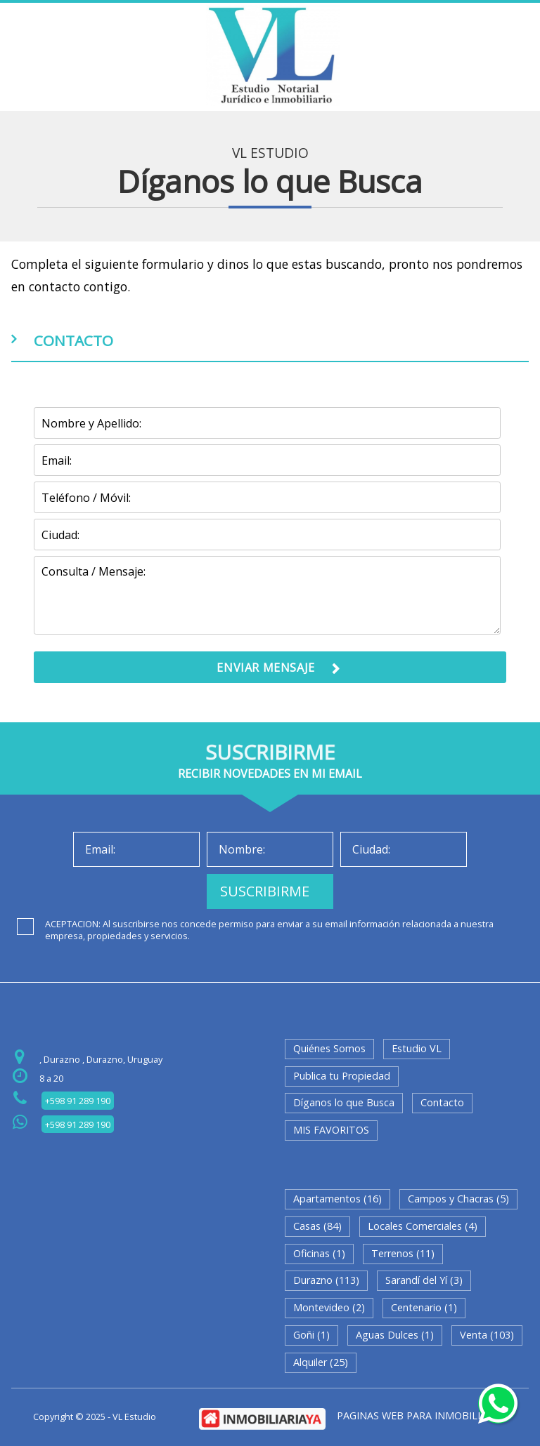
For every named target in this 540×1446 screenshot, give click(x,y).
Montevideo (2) (329, 1307)
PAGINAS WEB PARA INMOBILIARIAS (422, 1415)
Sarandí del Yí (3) (424, 1280)
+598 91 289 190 (77, 1100)
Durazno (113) (326, 1280)
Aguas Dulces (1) (395, 1334)
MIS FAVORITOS (331, 1129)
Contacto (442, 1102)
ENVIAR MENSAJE (265, 667)
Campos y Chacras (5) (458, 1198)
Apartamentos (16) (337, 1198)
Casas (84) (317, 1226)
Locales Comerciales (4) (422, 1226)
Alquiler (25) (320, 1362)
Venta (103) (487, 1334)
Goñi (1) (311, 1334)
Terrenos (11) (403, 1253)
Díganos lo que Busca (343, 1102)
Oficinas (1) (319, 1253)
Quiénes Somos (329, 1048)
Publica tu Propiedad (341, 1075)
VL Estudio (270, 153)
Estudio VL (417, 1048)
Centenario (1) (424, 1307)
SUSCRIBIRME (264, 891)
